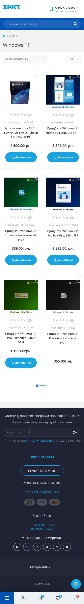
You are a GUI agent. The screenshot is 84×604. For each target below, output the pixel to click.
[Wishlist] (58, 598)
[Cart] (75, 598)
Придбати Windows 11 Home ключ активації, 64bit (21, 235)
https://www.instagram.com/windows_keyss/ (37, 547)
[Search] (75, 24)
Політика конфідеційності (39, 440)
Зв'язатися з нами (42, 470)
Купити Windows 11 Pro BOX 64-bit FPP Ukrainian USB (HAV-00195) (21, 132)
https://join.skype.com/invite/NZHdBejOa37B (47, 547)
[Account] (22, 598)
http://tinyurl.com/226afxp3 (57, 547)
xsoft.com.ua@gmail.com (42, 492)
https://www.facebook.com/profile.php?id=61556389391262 (67, 547)
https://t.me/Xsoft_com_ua (17, 547)
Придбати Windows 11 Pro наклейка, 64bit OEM (21, 338)
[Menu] (7, 598)
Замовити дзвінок (66, 11)
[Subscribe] (75, 432)
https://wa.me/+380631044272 (27, 547)
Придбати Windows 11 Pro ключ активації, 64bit (63, 338)
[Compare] (40, 598)
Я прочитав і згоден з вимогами (45, 440)
